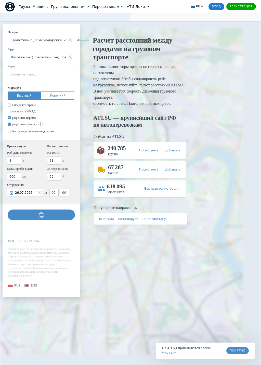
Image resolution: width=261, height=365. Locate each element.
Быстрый (24, 95)
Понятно (237, 350)
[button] (14, 286)
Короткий (58, 95)
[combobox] (41, 40)
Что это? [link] (169, 353)
